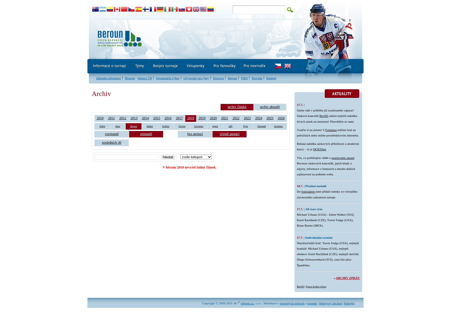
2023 (247, 118)
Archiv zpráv (348, 278)
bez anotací (195, 134)
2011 (111, 118)
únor (117, 126)
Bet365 (324, 115)
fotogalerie (308, 191)
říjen (245, 126)
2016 (168, 118)
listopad (261, 126)
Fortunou (331, 130)
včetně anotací (230, 134)
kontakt (312, 303)
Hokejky (349, 303)
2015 (156, 118)
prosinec (278, 126)
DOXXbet (319, 149)
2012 (122, 118)
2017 (179, 118)
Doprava (218, 78)
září (231, 126)
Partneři (271, 78)
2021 (224, 118)
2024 (258, 118)
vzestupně (112, 134)
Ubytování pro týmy (196, 78)
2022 (235, 118)
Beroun (232, 78)
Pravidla (257, 78)
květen (165, 126)
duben (149, 126)
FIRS (244, 78)
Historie (130, 78)
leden (102, 126)
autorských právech (292, 303)
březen (133, 126)
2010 (100, 118)
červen (182, 126)
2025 (270, 118)
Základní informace (108, 78)
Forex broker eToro (316, 286)
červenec (198, 126)
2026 (281, 118)
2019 (201, 118)
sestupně (146, 134)
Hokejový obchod (330, 303)
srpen (215, 126)
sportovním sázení (343, 158)
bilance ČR (145, 78)
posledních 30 (111, 143)
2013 (134, 118)
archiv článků (237, 107)
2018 (190, 118)
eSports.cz (247, 303)
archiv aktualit (270, 107)
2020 (213, 118)
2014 (145, 118)
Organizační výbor (167, 78)
